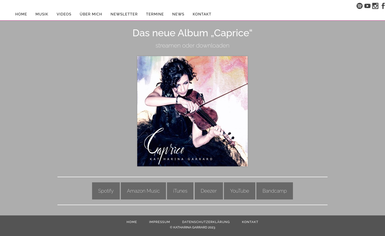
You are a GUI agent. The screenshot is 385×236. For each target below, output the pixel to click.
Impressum (159, 222)
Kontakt (250, 222)
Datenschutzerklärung (206, 222)
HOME (131, 222)
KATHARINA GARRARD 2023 (194, 227)
